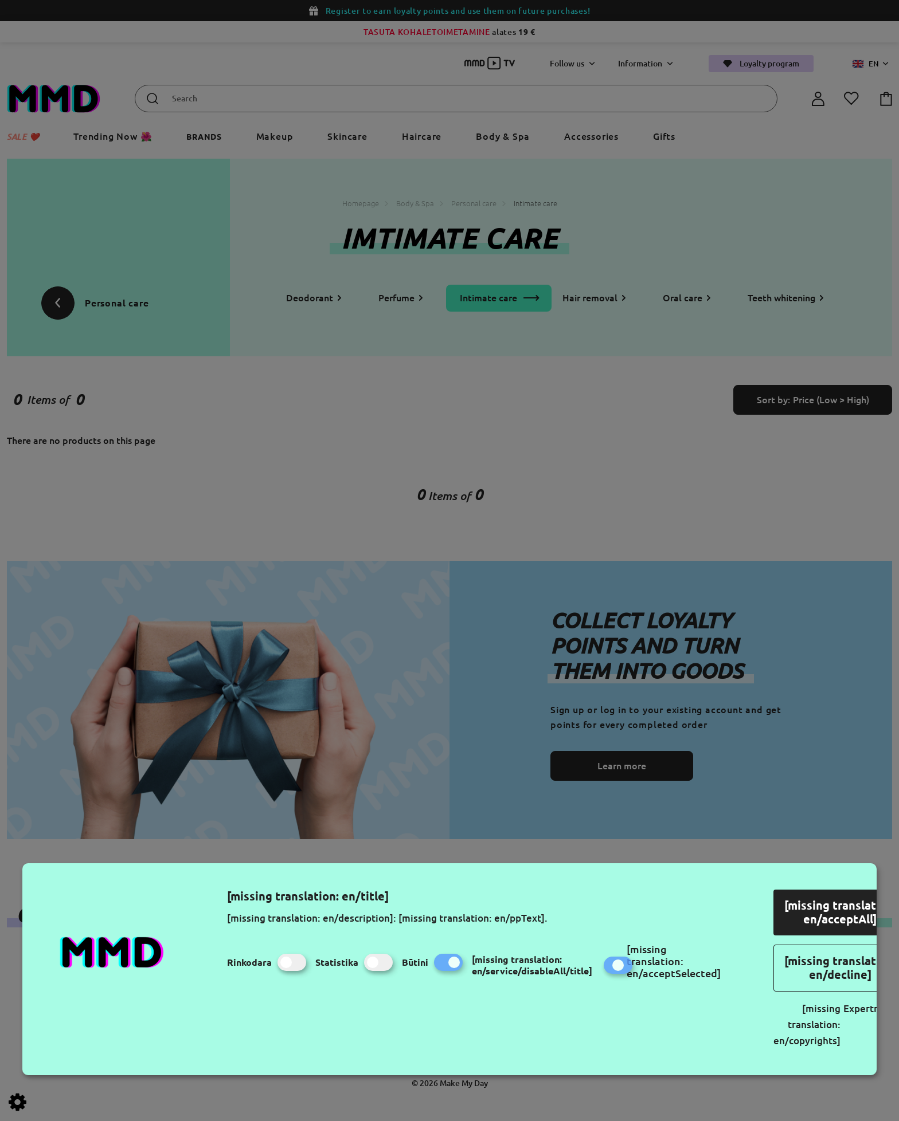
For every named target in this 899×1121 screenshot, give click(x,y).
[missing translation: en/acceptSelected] (674, 961)
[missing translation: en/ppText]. (473, 917)
